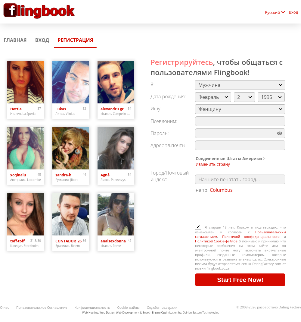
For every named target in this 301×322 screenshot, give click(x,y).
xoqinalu (18, 175)
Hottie (16, 109)
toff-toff (17, 241)
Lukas (60, 109)
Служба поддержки (162, 307)
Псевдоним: (163, 121)
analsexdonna (113, 241)
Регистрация (75, 40)
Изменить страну (213, 164)
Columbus (221, 190)
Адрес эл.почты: (168, 145)
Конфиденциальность (92, 307)
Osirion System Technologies (201, 312)
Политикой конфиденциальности (251, 236)
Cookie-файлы (128, 307)
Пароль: (159, 133)
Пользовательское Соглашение (41, 307)
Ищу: (155, 108)
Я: (152, 84)
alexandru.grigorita (114, 109)
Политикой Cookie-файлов (216, 241)
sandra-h (63, 175)
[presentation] (241, 209)
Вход (293, 12)
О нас (4, 307)
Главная (15, 40)
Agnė (105, 175)
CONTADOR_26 (68, 241)
